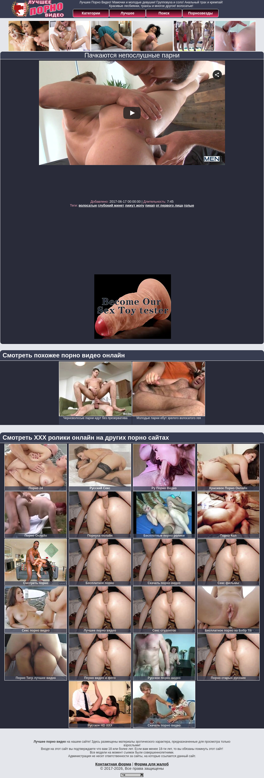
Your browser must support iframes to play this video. (132, 129)
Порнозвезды (200, 13)
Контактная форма (113, 764)
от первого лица (169, 205)
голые (189, 205)
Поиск (164, 13)
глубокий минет (111, 205)
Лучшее (127, 13)
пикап (150, 205)
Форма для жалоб (151, 764)
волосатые (88, 205)
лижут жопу (134, 205)
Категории (91, 13)
